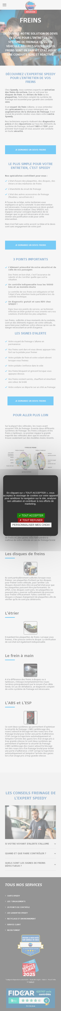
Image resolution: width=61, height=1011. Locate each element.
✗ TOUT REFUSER (31, 520)
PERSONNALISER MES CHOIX (31, 525)
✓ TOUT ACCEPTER (31, 515)
